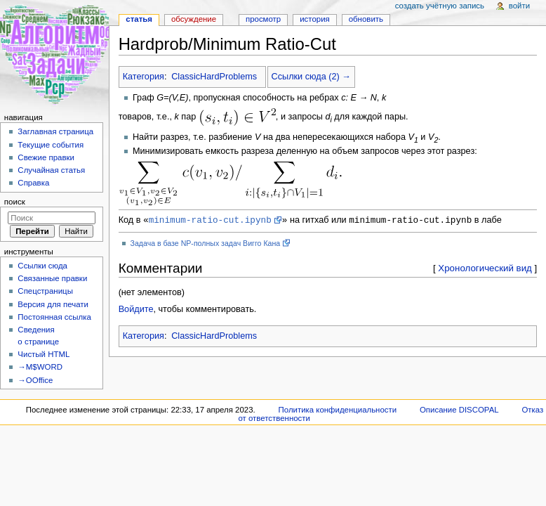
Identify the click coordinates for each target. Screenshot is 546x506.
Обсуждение (193, 19)
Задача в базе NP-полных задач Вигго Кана (206, 244)
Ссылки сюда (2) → (311, 77)
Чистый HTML (43, 354)
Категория (143, 77)
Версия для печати (53, 304)
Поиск (14, 201)
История (315, 19)
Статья (139, 19)
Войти (519, 5)
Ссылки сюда (42, 265)
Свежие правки (46, 157)
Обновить (366, 19)
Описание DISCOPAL (459, 410)
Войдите (136, 310)
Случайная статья (51, 170)
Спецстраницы (45, 291)
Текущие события (51, 145)
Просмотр (263, 19)
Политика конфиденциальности (338, 410)
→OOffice (35, 380)
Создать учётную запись (439, 5)
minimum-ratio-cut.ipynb (210, 220)
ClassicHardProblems (214, 77)
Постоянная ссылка (54, 317)
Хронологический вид (485, 269)
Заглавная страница (55, 131)
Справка (33, 183)
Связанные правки (52, 278)
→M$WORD (40, 367)
